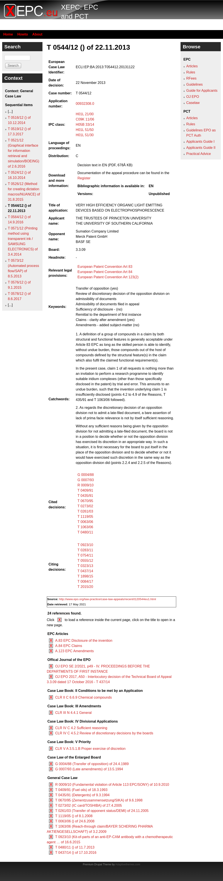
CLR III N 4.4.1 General (73, 713)
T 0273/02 (85, 506)
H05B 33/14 (85, 124)
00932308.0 (85, 103)
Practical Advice (198, 154)
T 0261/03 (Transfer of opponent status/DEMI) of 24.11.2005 (102, 811)
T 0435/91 (85, 495)
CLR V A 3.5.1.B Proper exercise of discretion (90, 748)
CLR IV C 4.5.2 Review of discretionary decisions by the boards (104, 733)
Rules (190, 72)
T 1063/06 (85, 527)
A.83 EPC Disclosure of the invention (83, 640)
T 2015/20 (85, 587)
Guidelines (194, 84)
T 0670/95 (85, 501)
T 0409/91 (85, 490)
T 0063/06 (85, 522)
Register (84, 178)
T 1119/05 (85, 516)
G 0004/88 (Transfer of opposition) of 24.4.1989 (91, 764)
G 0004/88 (86, 475)
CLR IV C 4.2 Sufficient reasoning (81, 728)
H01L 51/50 (85, 130)
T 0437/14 (85, 571)
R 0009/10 (86, 485)
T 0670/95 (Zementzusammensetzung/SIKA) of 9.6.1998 (98, 800)
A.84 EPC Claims (68, 646)
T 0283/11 (85, 550)
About (37, 34)
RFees (191, 78)
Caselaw (192, 103)
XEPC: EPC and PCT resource (79, 16)
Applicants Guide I (200, 141)
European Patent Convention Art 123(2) (108, 277)
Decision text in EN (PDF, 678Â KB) (105, 165)
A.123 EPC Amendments (74, 651)
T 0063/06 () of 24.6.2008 (74, 821)
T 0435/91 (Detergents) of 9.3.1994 (82, 795)
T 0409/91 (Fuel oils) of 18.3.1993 (81, 790)
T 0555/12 (85, 560)
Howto (22, 34)
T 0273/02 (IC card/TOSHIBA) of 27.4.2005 (88, 805)
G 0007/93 (86, 480)
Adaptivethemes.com (127, 864)
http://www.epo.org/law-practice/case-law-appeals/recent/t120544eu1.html (107, 599)
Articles (192, 66)
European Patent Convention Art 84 (105, 272)
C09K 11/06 (85, 119)
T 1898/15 (85, 576)
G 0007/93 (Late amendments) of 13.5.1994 (89, 769)
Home (8, 34)
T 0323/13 (85, 566)
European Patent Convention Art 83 (105, 266)
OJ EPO (192, 96)
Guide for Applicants (201, 90)
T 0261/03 (85, 511)
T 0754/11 (85, 555)
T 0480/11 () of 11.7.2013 (74, 847)
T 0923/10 (85, 545)
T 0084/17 (85, 581)
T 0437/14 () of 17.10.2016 (75, 852)
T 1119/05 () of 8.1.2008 (73, 816)
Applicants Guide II (200, 147)
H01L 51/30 (85, 135)
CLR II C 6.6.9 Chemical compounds (83, 697)
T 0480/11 (85, 532)
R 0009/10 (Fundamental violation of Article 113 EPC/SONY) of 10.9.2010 (112, 784)
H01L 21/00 (85, 114)
